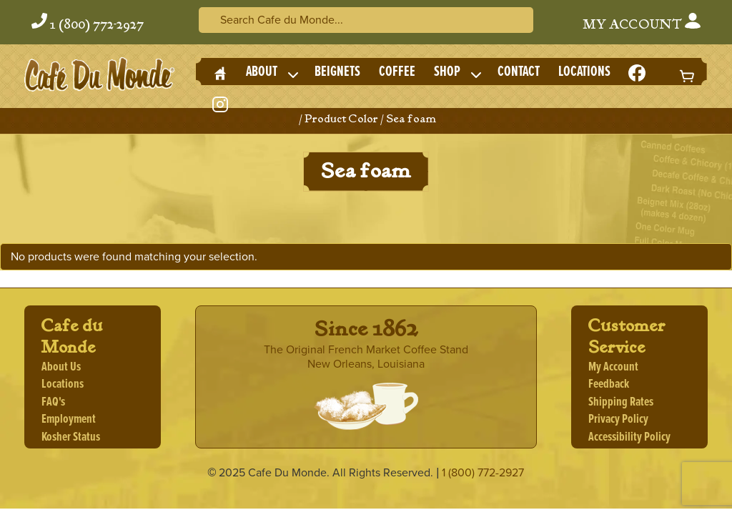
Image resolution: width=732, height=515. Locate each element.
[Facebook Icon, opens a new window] (636, 74)
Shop (447, 72)
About (261, 72)
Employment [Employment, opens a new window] (68, 419)
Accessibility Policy (629, 437)
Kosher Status (70, 437)
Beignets (337, 72)
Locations (584, 72)
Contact (519, 72)
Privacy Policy (618, 419)
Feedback (608, 384)
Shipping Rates (620, 402)
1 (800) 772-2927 (97, 25)
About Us (61, 367)
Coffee (397, 72)
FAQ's (53, 402)
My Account (642, 23)
